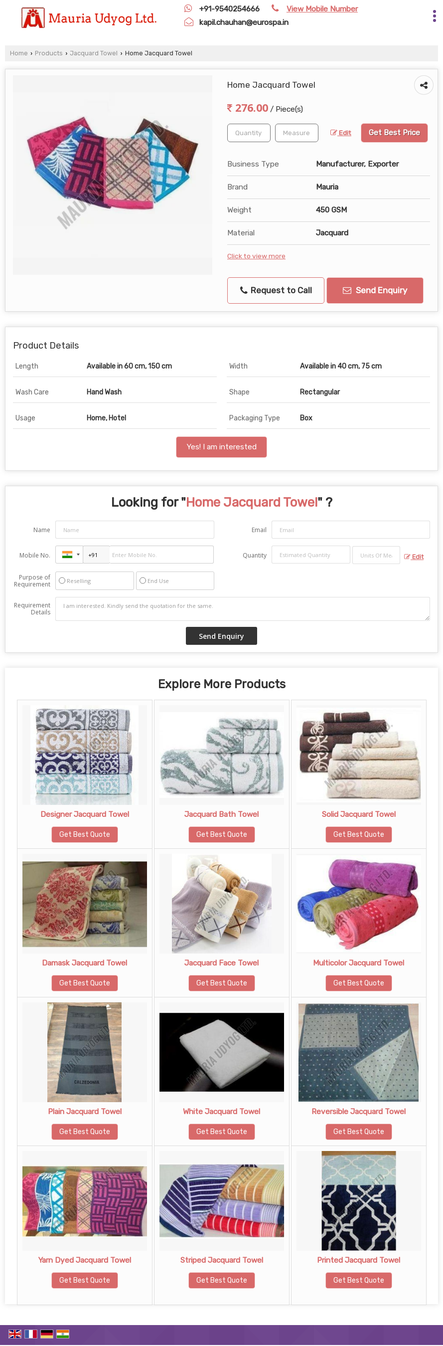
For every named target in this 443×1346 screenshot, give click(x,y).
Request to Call (276, 290)
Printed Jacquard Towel (358, 1260)
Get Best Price (394, 132)
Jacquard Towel (94, 53)
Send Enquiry (375, 290)
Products (49, 53)
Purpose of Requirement (32, 581)
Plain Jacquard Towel (85, 1111)
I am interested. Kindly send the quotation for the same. (242, 609)
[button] (322, 8)
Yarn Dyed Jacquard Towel (84, 1260)
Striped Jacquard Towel (221, 1260)
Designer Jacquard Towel (84, 814)
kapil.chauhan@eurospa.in (244, 22)
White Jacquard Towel (221, 1111)
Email (259, 530)
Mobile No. (34, 555)
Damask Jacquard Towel (84, 963)
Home (19, 53)
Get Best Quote (84, 834)
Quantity (255, 555)
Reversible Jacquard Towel (358, 1111)
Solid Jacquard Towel (359, 814)
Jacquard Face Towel (221, 963)
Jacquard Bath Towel (221, 814)
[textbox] (296, 133)
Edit (340, 133)
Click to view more (256, 256)
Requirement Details (32, 609)
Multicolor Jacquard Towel (358, 963)
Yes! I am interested (221, 446)
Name (41, 530)
